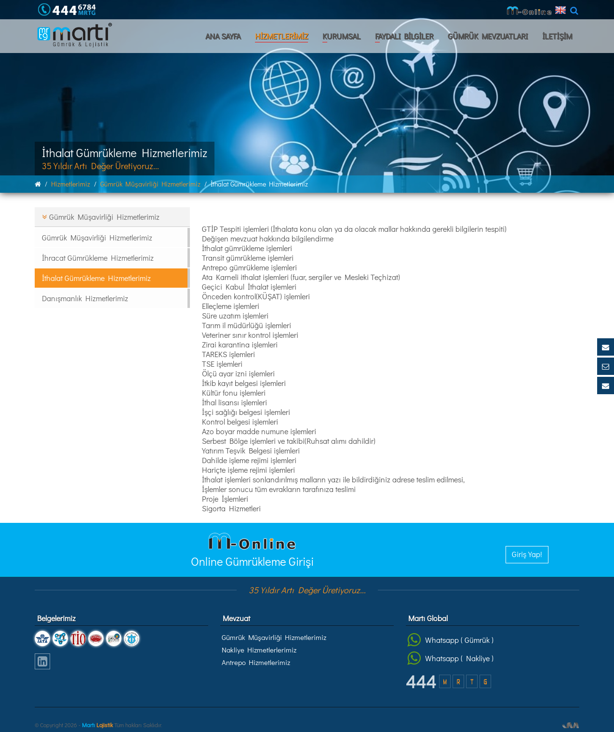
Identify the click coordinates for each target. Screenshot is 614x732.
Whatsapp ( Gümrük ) (450, 640)
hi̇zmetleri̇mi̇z (70, 183)
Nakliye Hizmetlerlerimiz (259, 649)
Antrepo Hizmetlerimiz (256, 662)
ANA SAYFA (222, 36)
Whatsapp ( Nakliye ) (450, 658)
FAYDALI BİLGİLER (404, 36)
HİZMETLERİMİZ (281, 36)
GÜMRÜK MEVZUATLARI (488, 36)
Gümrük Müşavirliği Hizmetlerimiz (274, 637)
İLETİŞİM (557, 36)
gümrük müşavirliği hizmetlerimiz (150, 183)
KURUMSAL (341, 36)
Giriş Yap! (527, 554)
